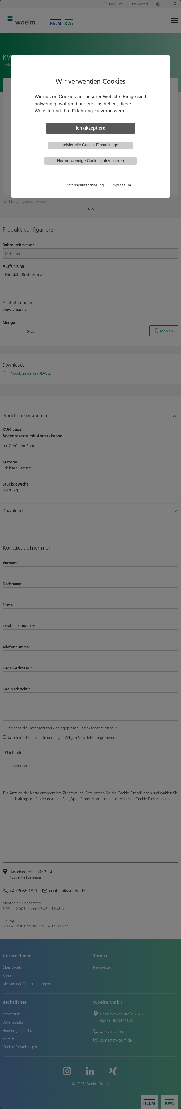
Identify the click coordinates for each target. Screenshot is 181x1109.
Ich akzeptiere (90, 128)
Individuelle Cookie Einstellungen (90, 145)
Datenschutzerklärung (85, 185)
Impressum (121, 185)
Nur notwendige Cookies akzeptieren (90, 161)
